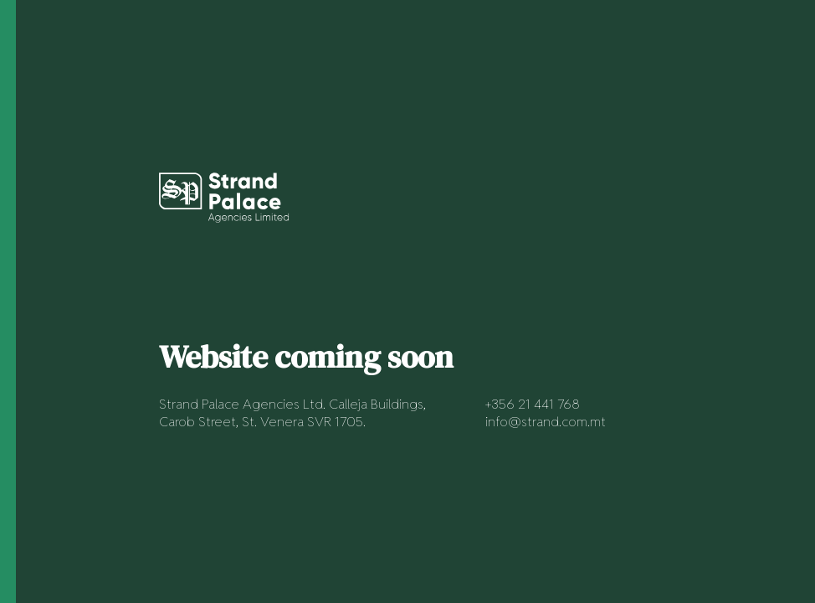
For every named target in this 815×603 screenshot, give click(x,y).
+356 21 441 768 (532, 404)
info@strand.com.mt (545, 421)
